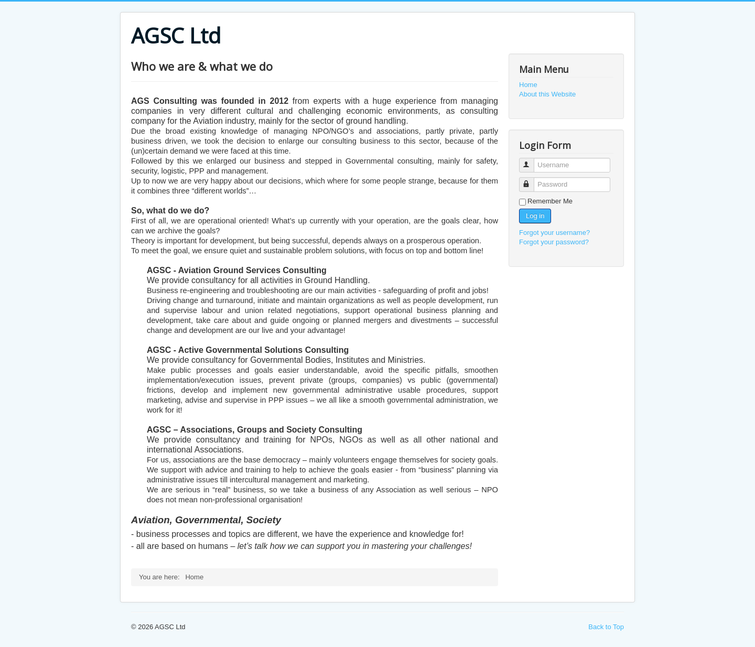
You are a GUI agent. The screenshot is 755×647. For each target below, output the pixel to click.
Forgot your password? (554, 242)
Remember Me (550, 201)
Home (528, 85)
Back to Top (606, 627)
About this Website (547, 94)
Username (531, 160)
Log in (535, 216)
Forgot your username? (554, 232)
